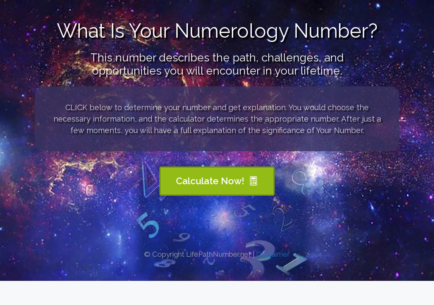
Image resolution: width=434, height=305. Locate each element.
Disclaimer (273, 254)
